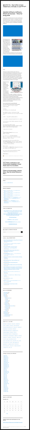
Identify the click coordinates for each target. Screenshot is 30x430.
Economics (5, 293)
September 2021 (6, 366)
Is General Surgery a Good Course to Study (10, 283)
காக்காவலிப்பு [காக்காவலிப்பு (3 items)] (15, 340)
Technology (6, 313)
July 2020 (5, 374)
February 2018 (6, 388)
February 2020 (6, 380)
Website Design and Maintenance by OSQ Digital (11, 422)
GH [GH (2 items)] (4, 325)
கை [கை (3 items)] (11, 342)
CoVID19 (6, 302)
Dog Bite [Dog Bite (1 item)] (18, 323)
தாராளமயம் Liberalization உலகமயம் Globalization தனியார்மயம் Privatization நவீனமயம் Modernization (12, 198)
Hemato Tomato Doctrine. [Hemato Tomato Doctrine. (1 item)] (8, 327)
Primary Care (7, 304)
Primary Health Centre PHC (9, 305)
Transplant (7, 308)
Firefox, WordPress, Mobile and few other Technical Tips (13, 264)
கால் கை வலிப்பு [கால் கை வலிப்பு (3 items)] (6, 342)
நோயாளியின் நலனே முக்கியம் (8, 278)
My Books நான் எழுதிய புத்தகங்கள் (13, 219)
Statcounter (20, 422)
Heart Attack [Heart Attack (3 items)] (16, 325)
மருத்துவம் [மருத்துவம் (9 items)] (5, 347)
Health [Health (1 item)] (7, 325)
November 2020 (6, 372)
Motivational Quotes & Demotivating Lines (11, 262)
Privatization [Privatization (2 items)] (5, 335)
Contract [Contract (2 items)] (9, 323)
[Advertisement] (13, 31)
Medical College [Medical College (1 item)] (6, 332)
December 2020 (6, 371)
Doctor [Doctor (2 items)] (13, 323)
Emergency (6, 303)
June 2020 (5, 375)
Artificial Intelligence (8, 314)
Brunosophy (6, 292)
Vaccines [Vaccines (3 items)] (14, 337)
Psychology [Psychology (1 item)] (11, 335)
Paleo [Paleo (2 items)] (11, 332)
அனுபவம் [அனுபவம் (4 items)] (19, 337)
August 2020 (6, 373)
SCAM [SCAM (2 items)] (20, 335)
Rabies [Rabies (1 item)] (16, 335)
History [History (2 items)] (15, 327)
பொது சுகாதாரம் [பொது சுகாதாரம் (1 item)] (6, 345)
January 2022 (6, 363)
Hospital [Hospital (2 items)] (19, 327)
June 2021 (5, 370)
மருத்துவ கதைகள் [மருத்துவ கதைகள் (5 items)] (17, 345)
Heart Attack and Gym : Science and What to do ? (11, 260)
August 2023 (6, 361)
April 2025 (5, 355)
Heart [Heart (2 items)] (11, 325)
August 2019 (6, 381)
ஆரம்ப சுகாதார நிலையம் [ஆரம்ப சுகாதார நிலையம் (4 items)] (7, 340)
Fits (6, 299)
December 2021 (6, 364)
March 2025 (6, 356)
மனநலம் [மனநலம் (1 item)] (11, 345)
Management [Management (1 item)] (15, 330)
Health (5, 295)
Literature (5, 311)
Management (6, 312)
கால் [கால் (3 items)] (20, 340)
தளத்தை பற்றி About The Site (8, 182)
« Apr (7, 413)
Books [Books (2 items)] (4, 323)
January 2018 (6, 389)
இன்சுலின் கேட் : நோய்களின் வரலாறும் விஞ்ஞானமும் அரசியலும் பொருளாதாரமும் (14, 5)
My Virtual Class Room (12, 217)
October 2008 (6, 391)
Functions (7, 300)
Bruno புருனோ (6, 190)
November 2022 (6, 362)
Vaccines (6, 309)
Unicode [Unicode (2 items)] (9, 337)
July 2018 (5, 384)
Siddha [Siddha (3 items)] (5, 337)
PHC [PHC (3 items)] (15, 332)
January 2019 (6, 382)
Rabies (6, 310)
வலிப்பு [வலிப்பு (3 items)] (10, 347)
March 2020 (6, 379)
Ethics (5, 294)
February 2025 (6, 357)
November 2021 (6, 365)
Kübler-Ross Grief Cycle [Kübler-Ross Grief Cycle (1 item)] (7, 330)
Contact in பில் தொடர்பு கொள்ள (13, 221)
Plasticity (6, 301)
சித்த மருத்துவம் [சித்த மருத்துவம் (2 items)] (16, 342)
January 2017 (6, 390)
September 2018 (6, 383)
